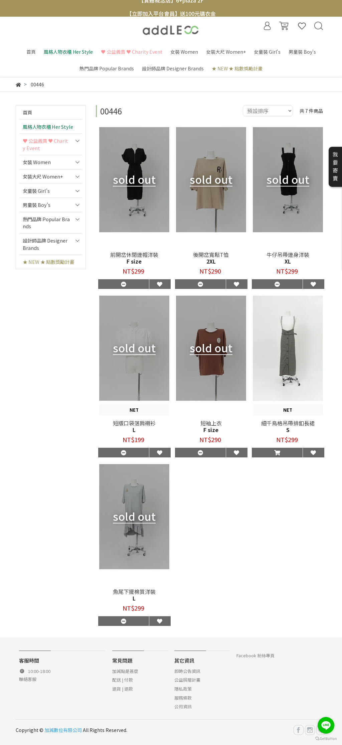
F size (134, 261)
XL (288, 261)
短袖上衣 (211, 423)
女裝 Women (37, 161)
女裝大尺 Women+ (43, 176)
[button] (277, 452)
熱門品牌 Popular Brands (46, 223)
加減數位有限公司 (63, 730)
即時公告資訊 (187, 671)
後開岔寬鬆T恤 (211, 255)
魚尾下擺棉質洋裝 (134, 592)
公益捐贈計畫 (187, 680)
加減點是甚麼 (125, 671)
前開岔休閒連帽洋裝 (134, 255)
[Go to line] (326, 725)
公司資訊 (183, 706)
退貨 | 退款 (122, 689)
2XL (211, 261)
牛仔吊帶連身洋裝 (288, 255)
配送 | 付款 (122, 680)
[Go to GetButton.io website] (326, 738)
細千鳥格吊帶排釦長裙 (288, 423)
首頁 (27, 112)
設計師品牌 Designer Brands (45, 244)
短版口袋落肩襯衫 (134, 423)
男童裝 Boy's (36, 204)
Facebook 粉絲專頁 (255, 655)
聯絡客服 (27, 679)
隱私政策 (183, 689)
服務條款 (183, 698)
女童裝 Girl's (36, 190)
